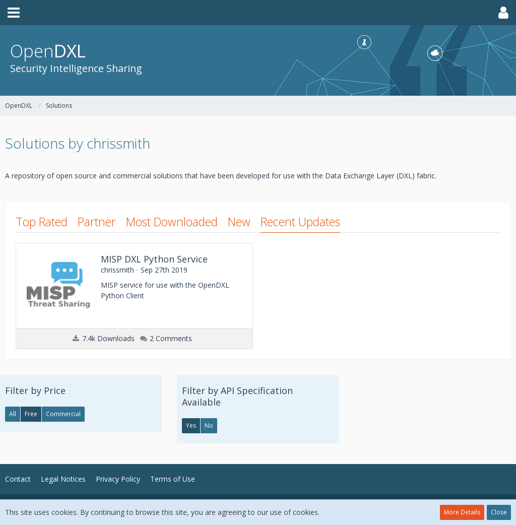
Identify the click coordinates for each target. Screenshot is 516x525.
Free (31, 414)
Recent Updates (300, 222)
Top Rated (42, 222)
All (12, 414)
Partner (97, 222)
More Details (462, 512)
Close (499, 512)
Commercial (63, 414)
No (209, 425)
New (239, 222)
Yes (191, 425)
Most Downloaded (172, 222)
